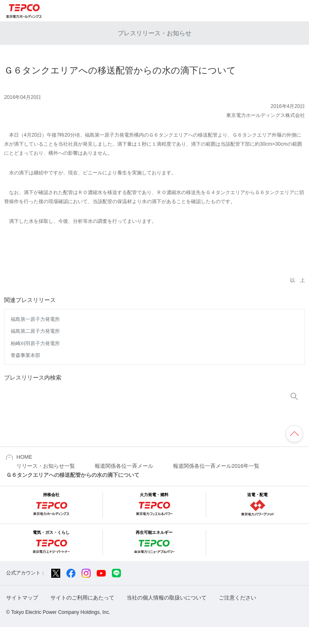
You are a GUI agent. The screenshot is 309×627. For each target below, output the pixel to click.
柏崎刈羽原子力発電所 (35, 343)
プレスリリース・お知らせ (154, 33)
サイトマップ (22, 598)
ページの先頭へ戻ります (294, 433)
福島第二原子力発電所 (35, 331)
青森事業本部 (25, 355)
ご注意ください (237, 598)
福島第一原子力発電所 (35, 319)
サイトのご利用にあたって (82, 598)
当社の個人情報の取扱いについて (167, 598)
